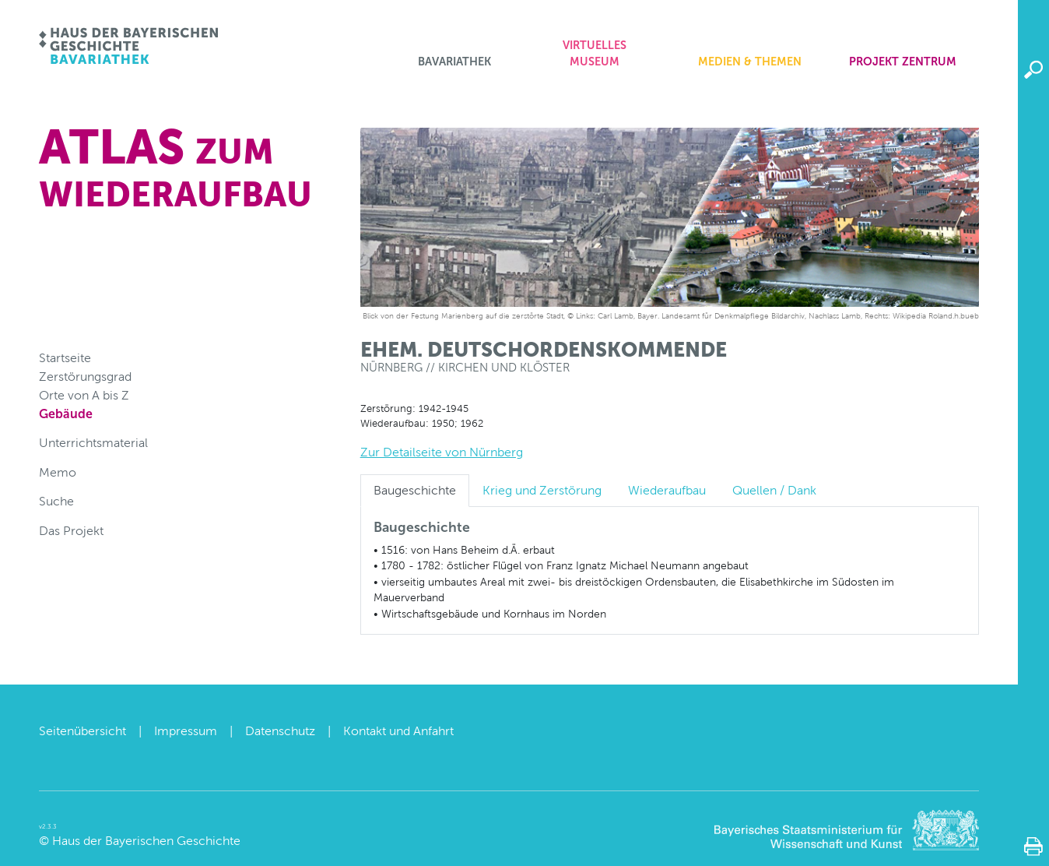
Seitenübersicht (82, 731)
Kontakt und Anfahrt (398, 731)
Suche (56, 501)
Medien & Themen (750, 62)
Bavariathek (454, 62)
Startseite (65, 357)
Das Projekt (71, 530)
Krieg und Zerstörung (542, 490)
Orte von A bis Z (84, 395)
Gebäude (66, 414)
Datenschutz (280, 731)
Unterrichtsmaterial (93, 442)
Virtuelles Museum (594, 53)
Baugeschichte (415, 490)
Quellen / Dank (774, 490)
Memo (57, 472)
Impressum (185, 731)
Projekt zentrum (902, 62)
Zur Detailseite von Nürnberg (441, 452)
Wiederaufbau (667, 490)
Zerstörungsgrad (85, 376)
